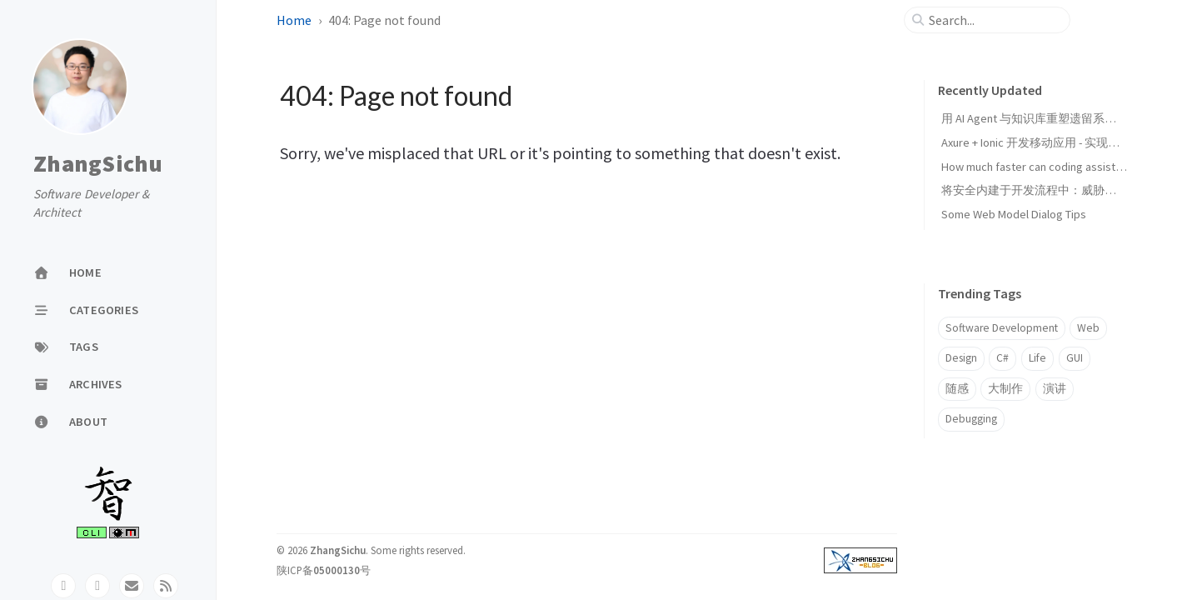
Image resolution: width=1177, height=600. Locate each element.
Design (961, 358)
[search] (994, 20)
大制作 (1005, 389)
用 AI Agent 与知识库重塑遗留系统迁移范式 (1052, 118)
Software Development (1001, 328)
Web (1088, 328)
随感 (957, 389)
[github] (63, 586)
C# (1002, 358)
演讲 (1054, 389)
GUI (1074, 358)
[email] (131, 586)
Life (1037, 358)
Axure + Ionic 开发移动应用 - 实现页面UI (1041, 142)
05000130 (336, 570)
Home (294, 20)
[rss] (165, 586)
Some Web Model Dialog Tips (1013, 214)
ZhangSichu (98, 164)
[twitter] (97, 586)
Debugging (971, 419)
